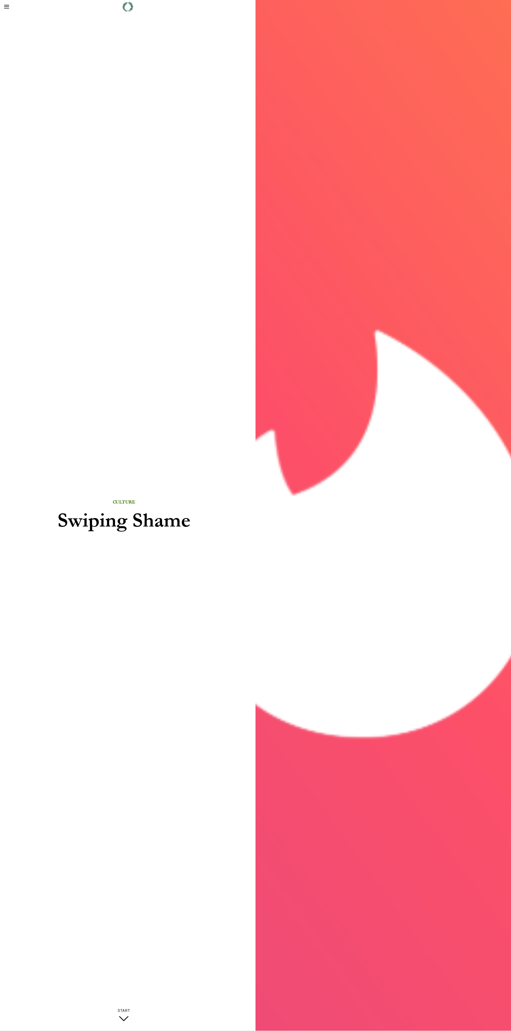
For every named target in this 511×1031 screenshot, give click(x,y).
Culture (124, 502)
